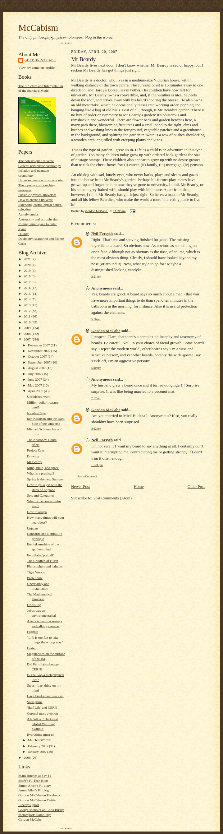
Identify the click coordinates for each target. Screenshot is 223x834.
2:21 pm (96, 276)
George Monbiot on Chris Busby (41, 810)
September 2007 (40, 362)
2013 (27, 305)
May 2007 (35, 385)
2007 (27, 339)
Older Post (196, 486)
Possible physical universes (37, 195)
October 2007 (38, 356)
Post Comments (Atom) (112, 498)
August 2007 (37, 368)
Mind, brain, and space (43, 468)
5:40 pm (96, 367)
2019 (27, 270)
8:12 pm (96, 428)
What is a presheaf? (40, 473)
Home (139, 486)
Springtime (35, 702)
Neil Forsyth (102, 233)
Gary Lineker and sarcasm (45, 696)
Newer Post (80, 486)
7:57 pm (96, 398)
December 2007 (39, 345)
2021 (27, 259)
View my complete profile (36, 67)
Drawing (33, 456)
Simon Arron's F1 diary (34, 785)
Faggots (32, 631)
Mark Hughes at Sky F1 (35, 775)
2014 (27, 299)
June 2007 (35, 379)
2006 (27, 757)
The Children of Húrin (42, 561)
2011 (27, 316)
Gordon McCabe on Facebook (39, 795)
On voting (34, 605)
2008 (27, 334)
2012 (27, 311)
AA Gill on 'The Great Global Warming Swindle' (42, 723)
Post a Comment (87, 476)
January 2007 (38, 751)
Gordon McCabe (40, 60)
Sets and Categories (40, 495)
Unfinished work (38, 396)
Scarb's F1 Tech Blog (33, 780)
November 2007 (39, 351)
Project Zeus (35, 450)
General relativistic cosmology (39, 166)
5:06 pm (96, 319)
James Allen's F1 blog (33, 790)
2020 (27, 265)
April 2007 (36, 391)
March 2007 (37, 740)
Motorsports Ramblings (34, 815)
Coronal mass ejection (42, 713)
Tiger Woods (36, 572)
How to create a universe (35, 200)
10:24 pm (97, 465)
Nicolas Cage (36, 413)
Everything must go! (41, 734)
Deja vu (32, 528)
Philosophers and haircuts (45, 566)
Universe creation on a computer (41, 180)
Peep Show (35, 578)
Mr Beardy (34, 462)
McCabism (38, 28)
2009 (27, 328)
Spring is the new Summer (45, 479)
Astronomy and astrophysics (38, 219)
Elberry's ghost (28, 805)
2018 (27, 276)
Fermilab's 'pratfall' (40, 555)
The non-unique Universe (36, 161)
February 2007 (38, 746)
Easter (31, 648)
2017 (27, 282)
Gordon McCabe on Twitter (37, 800)
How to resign (37, 512)
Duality (23, 234)
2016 (27, 288)
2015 (27, 293)
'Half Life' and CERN (42, 707)
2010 (27, 322)
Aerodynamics (28, 214)
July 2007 (35, 374)
